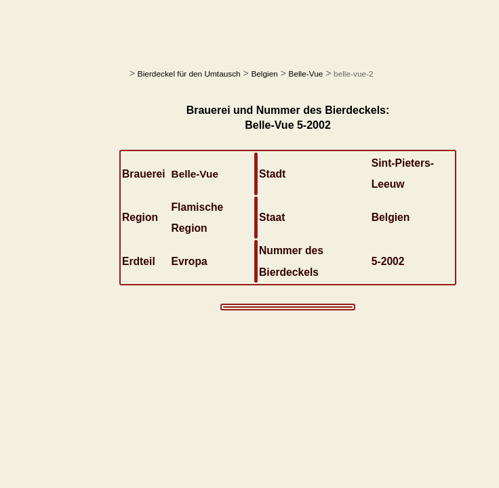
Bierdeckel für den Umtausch (189, 74)
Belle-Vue (306, 74)
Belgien (264, 74)
